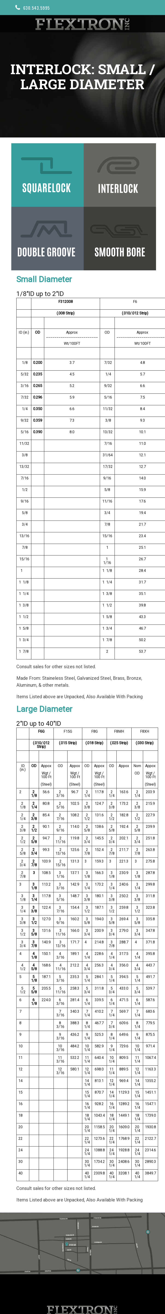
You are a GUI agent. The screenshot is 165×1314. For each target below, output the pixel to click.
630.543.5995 (36, 7)
